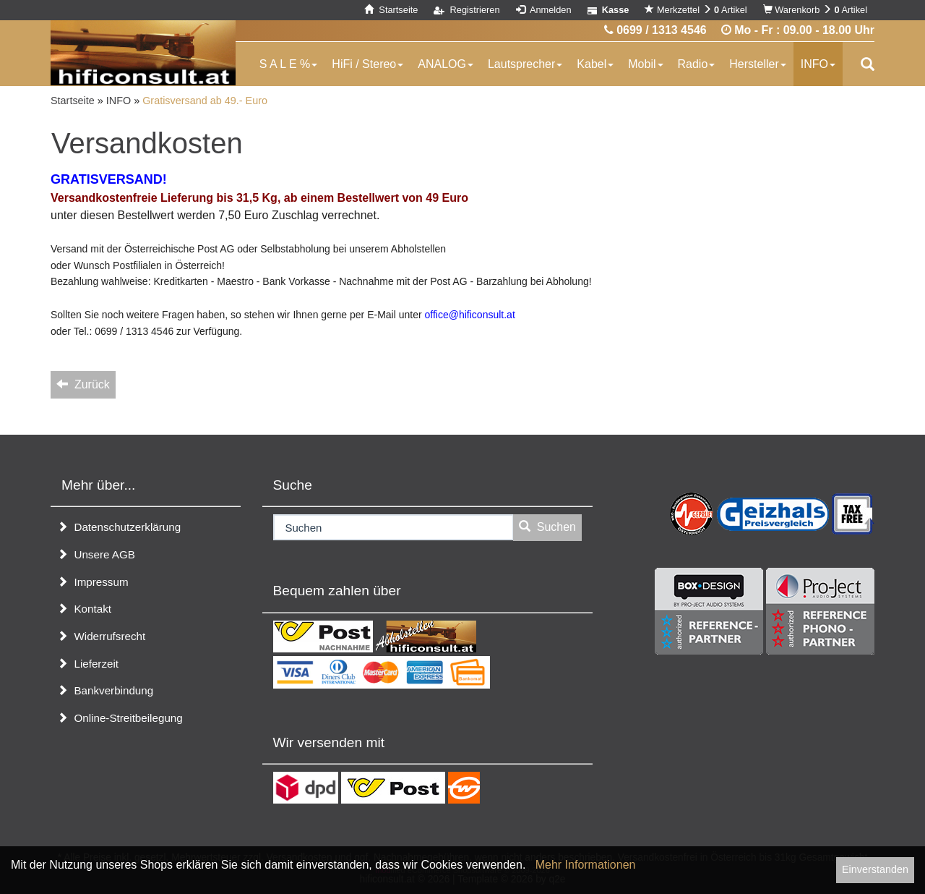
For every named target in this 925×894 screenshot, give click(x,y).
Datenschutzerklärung (119, 527)
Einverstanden (875, 869)
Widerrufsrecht (101, 636)
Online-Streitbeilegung (120, 718)
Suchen (547, 527)
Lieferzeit (88, 663)
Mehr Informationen (585, 865)
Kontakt (84, 609)
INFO (818, 64)
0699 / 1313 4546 (655, 30)
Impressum (93, 582)
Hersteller (757, 64)
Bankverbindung (105, 690)
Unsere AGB (96, 554)
